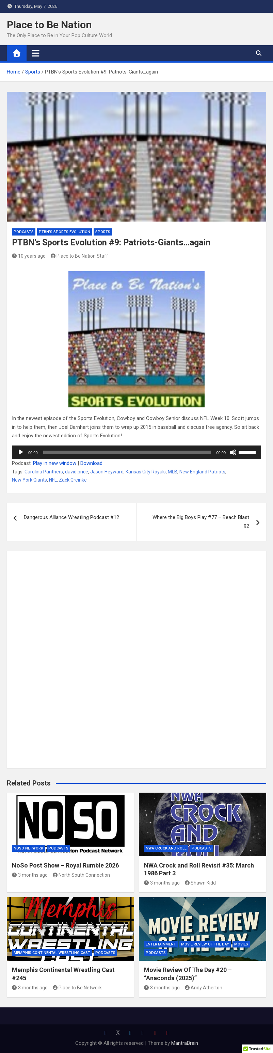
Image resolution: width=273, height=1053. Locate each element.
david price (76, 471)
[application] (136, 452)
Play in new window (54, 463)
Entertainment (161, 944)
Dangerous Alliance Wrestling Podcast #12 (71, 517)
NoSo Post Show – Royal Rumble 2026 (65, 865)
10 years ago (29, 256)
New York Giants (29, 480)
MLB (172, 471)
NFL (53, 480)
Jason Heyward (107, 471)
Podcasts (24, 232)
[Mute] (233, 452)
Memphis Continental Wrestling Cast (52, 953)
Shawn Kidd (200, 883)
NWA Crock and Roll (166, 848)
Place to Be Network (77, 987)
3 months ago (30, 875)
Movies (241, 944)
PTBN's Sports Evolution (64, 232)
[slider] (127, 452)
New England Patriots (202, 471)
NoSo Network (28, 848)
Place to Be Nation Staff (80, 256)
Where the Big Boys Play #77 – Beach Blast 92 (200, 521)
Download (91, 463)
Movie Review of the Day (205, 944)
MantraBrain (184, 1043)
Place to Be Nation (49, 25)
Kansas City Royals (146, 471)
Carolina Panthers (44, 471)
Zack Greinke (73, 480)
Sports (102, 232)
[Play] (20, 452)
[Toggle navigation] (36, 53)
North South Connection (81, 875)
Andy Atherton (204, 987)
